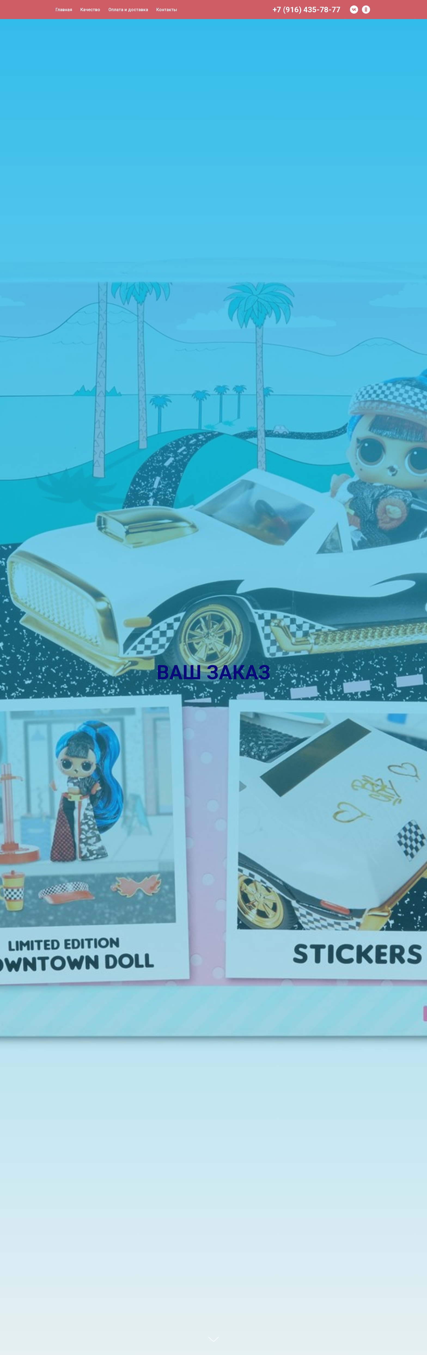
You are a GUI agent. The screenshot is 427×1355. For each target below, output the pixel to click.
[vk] (354, 9)
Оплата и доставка (128, 9)
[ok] (366, 9)
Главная (64, 9)
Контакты (166, 9)
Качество (90, 9)
